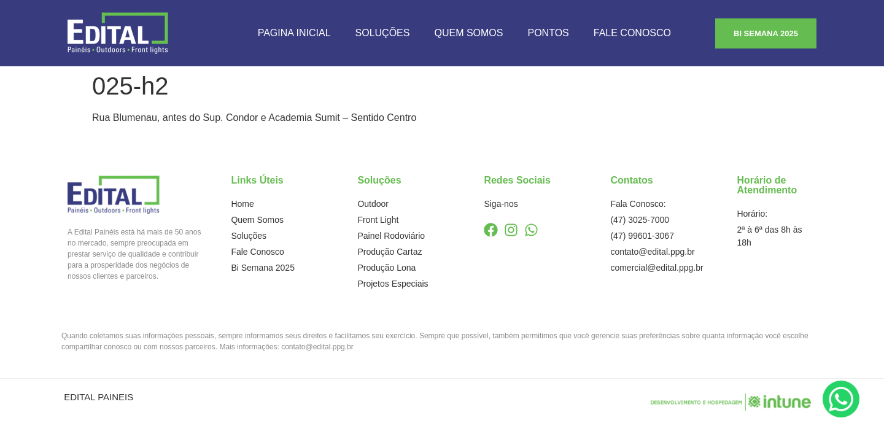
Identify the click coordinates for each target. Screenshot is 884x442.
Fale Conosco (632, 33)
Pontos (547, 33)
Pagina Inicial (294, 33)
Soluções (382, 33)
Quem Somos (468, 33)
